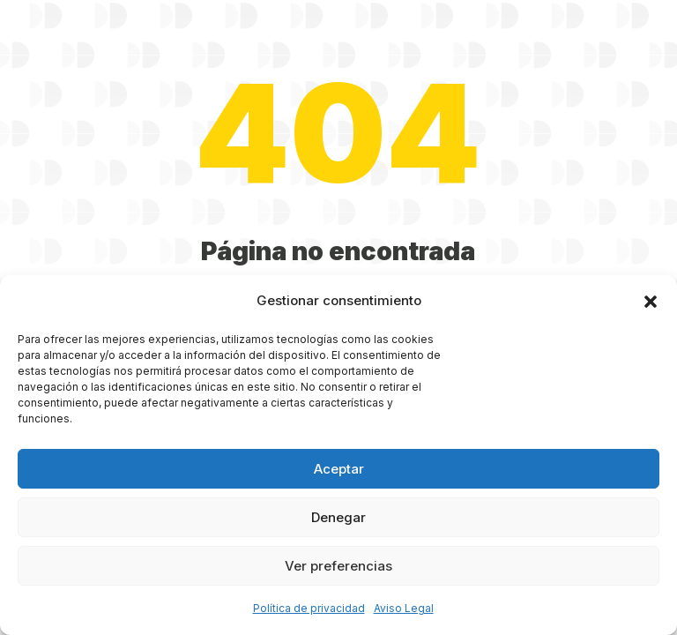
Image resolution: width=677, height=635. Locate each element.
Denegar (338, 517)
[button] (650, 301)
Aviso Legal (404, 608)
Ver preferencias (338, 565)
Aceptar (339, 468)
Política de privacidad (309, 608)
